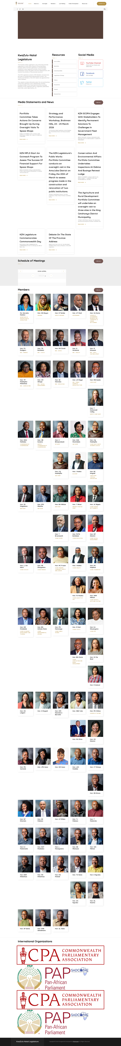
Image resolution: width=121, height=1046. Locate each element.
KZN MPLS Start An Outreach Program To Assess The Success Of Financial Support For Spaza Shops (31, 160)
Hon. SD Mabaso (40, 820)
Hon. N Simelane (76, 349)
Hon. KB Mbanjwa (76, 848)
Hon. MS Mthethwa (41, 876)
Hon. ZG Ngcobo (75, 902)
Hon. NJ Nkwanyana (94, 628)
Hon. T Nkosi (77, 504)
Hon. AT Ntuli (77, 313)
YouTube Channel (93, 63)
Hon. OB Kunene (40, 441)
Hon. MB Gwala (95, 380)
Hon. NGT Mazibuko (41, 848)
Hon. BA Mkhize (60, 504)
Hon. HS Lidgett (23, 712)
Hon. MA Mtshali (58, 876)
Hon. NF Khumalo (23, 820)
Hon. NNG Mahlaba (23, 441)
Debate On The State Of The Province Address (60, 238)
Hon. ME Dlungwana (41, 566)
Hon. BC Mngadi (93, 472)
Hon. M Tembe (60, 313)
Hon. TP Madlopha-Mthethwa (24, 381)
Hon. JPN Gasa (43, 767)
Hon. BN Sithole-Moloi (42, 628)
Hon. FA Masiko (78, 596)
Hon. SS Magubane (23, 505)
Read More (23, 139)
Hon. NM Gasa (60, 767)
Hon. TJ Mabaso (75, 820)
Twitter (89, 82)
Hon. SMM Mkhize (93, 596)
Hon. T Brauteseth (59, 535)
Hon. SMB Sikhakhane (42, 929)
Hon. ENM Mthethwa (23, 876)
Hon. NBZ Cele (78, 711)
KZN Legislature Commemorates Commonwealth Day (30, 238)
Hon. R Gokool (95, 685)
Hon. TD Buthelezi (41, 349)
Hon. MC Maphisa (93, 566)
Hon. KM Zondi (60, 348)
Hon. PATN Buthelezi (76, 535)
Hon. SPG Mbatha (41, 505)
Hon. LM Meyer (78, 380)
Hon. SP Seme (25, 929)
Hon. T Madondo (93, 820)
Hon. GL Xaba (60, 929)
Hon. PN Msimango (58, 628)
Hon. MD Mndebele (23, 628)
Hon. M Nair (77, 627)
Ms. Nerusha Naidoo (24, 314)
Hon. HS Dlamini (93, 740)
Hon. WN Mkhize (93, 848)
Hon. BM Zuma (78, 657)
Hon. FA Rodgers (23, 349)
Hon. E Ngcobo (95, 875)
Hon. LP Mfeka (60, 819)
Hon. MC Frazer (60, 565)
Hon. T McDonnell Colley (93, 410)
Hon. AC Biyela (95, 504)
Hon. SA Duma (95, 313)
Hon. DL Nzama (92, 902)
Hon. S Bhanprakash (59, 441)
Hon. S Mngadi (43, 711)
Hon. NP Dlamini (93, 535)
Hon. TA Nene (77, 875)
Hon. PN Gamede (23, 768)
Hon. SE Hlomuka (58, 381)
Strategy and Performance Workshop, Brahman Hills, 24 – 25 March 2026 (60, 120)
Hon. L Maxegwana (59, 848)
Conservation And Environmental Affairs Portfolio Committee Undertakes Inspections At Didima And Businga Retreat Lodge (89, 163)
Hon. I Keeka (77, 471)
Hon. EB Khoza (95, 793)
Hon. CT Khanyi (95, 767)
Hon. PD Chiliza (95, 711)
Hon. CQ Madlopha (93, 441)
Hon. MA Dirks (77, 739)
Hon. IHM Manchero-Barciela (59, 713)
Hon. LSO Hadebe (76, 768)
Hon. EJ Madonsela (24, 848)
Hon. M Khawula (93, 349)
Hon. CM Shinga (40, 381)
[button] (101, 4)
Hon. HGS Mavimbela (76, 441)
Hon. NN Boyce (43, 313)
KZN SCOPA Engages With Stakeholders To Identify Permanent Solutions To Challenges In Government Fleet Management (89, 124)
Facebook (90, 73)
